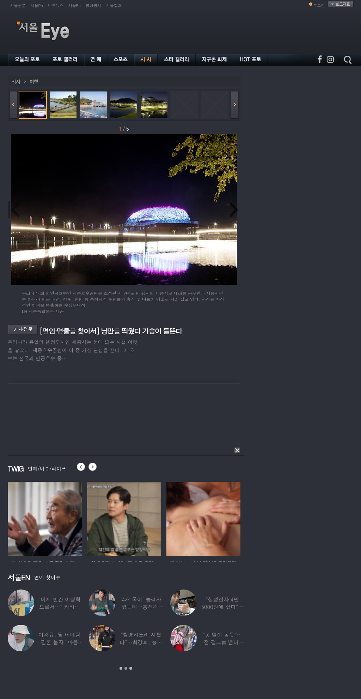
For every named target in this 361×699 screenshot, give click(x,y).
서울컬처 (114, 5)
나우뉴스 (55, 5)
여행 (34, 81)
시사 (16, 81)
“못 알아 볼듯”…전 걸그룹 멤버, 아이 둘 (222, 642)
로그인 (319, 5)
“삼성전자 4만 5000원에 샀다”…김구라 (222, 607)
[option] (45, 518)
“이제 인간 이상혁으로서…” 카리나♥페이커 (59, 607)
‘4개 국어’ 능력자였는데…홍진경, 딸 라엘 (140, 607)
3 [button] (130, 668)
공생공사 (93, 5)
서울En (74, 5)
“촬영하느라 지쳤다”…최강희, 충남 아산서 (140, 642)
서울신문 (18, 5)
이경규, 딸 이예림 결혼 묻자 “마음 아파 (59, 642)
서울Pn (37, 5)
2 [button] (125, 668)
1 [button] (121, 668)
